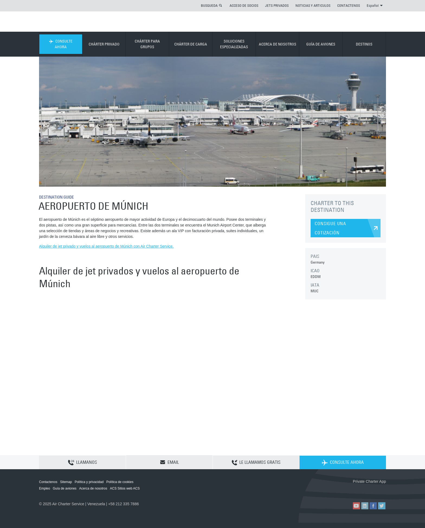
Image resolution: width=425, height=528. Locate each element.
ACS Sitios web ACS (125, 488)
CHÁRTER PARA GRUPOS (147, 44)
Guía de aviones (64, 488)
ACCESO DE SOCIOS (244, 5)
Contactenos (48, 482)
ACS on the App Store (350, 490)
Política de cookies (119, 482)
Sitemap (66, 482)
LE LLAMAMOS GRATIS (256, 462)
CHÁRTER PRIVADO (104, 44)
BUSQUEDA (209, 5)
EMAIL (169, 462)
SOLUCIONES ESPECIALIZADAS (234, 44)
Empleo (44, 488)
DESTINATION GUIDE (58, 197)
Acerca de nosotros (93, 488)
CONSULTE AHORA (60, 44)
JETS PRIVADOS (277, 5)
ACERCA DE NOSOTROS (277, 44)
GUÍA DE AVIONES (320, 44)
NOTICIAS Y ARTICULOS (312, 5)
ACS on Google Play (374, 490)
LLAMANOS (82, 462)
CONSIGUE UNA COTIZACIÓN (330, 228)
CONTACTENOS (348, 5)
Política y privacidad (89, 482)
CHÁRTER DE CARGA (190, 44)
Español (375, 5)
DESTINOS (364, 44)
